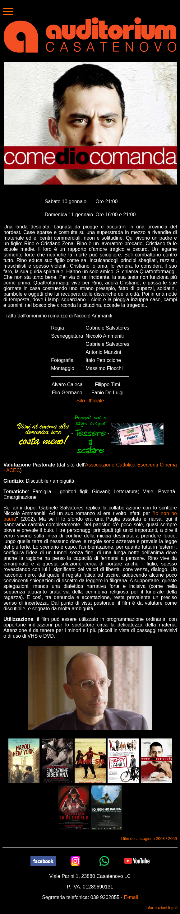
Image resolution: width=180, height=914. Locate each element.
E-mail (131, 897)
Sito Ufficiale (90, 400)
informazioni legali (162, 907)
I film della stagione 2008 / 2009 (149, 838)
